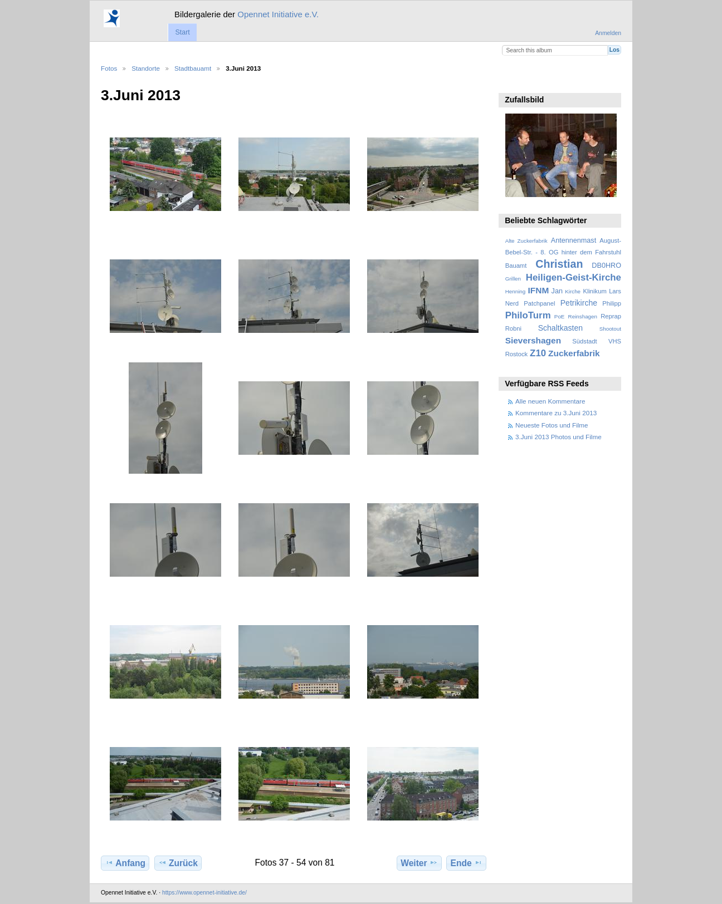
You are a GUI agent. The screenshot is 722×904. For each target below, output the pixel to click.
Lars (615, 291)
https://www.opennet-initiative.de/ (204, 893)
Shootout (610, 329)
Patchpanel (539, 303)
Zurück (178, 863)
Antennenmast (573, 240)
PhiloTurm (528, 315)
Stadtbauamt (192, 68)
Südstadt (584, 341)
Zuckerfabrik (574, 353)
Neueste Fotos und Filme (551, 425)
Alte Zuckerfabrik (526, 241)
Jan (557, 291)
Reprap (611, 316)
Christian (559, 264)
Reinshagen (582, 316)
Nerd (512, 303)
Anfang (125, 863)
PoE (559, 316)
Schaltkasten (560, 327)
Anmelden (608, 33)
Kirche (572, 291)
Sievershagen (533, 340)
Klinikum (594, 291)
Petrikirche (578, 302)
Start (182, 32)
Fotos (109, 68)
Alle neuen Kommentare (550, 401)
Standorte (145, 68)
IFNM (538, 290)
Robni (513, 328)
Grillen (513, 279)
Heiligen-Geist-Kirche (573, 277)
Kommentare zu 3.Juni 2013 (556, 412)
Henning (515, 291)
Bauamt (516, 265)
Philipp (611, 303)
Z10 (538, 353)
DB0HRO (606, 265)
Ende (466, 863)
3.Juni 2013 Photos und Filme (558, 436)
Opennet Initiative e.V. (278, 14)
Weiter (419, 863)
